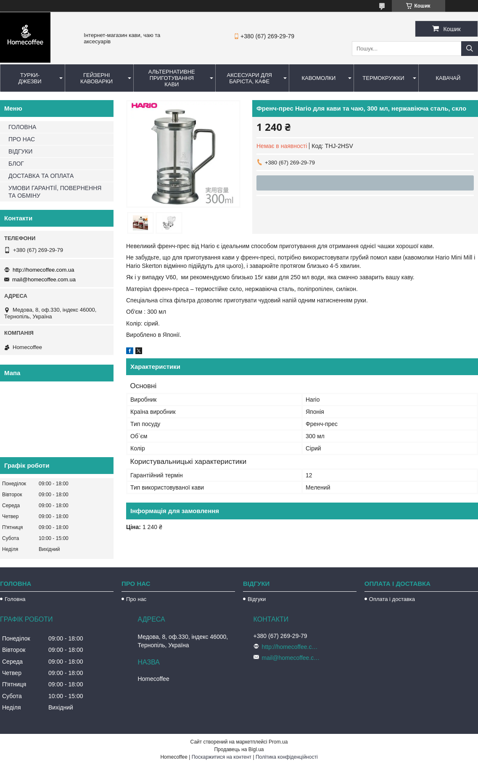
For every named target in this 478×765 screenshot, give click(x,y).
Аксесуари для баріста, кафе (249, 78)
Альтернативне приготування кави (171, 78)
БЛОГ (16, 163)
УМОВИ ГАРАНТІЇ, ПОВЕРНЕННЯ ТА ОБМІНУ (54, 192)
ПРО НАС (21, 139)
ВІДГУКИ (20, 151)
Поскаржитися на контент (221, 757)
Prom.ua (278, 742)
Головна (15, 599)
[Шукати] (469, 48)
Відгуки (257, 599)
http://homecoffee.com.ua (43, 270)
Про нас (136, 599)
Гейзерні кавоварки (96, 78)
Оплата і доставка (392, 599)
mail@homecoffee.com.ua (44, 279)
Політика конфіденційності (287, 757)
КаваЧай (448, 78)
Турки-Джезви (30, 78)
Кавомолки (319, 78)
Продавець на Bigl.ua (239, 749)
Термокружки (383, 78)
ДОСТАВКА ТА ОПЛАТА (41, 175)
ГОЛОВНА (22, 127)
